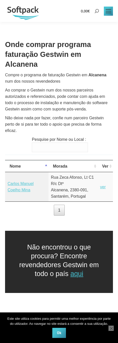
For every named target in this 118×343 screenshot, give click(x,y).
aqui (76, 274)
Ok (59, 333)
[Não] (111, 328)
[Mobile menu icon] (108, 11)
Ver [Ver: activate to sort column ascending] (105, 166)
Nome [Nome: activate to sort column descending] (15, 166)
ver (103, 187)
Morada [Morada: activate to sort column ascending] (60, 166)
